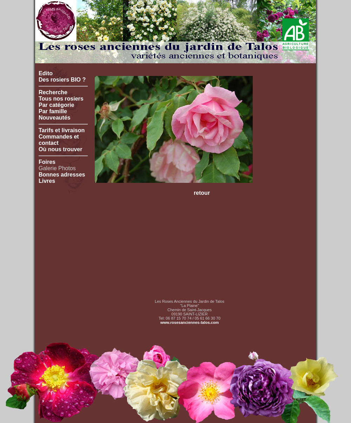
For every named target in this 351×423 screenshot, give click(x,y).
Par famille (53, 111)
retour (202, 193)
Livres (47, 181)
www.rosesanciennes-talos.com (189, 322)
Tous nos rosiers (61, 99)
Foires (47, 162)
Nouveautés (55, 118)
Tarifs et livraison (62, 130)
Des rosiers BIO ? (62, 80)
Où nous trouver (60, 149)
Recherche (53, 92)
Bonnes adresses (62, 175)
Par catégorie (56, 105)
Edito (46, 73)
